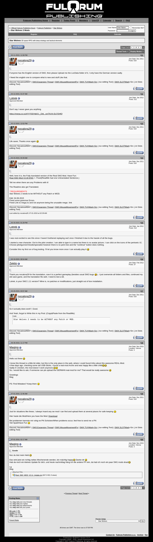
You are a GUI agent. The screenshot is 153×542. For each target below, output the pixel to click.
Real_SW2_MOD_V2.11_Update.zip (28, 475)
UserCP (95, 20)
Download (53, 416)
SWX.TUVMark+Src (88, 82)
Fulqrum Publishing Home (35, 20)
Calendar (107, 20)
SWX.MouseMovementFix (66, 82)
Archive (140, 535)
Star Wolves (57, 28)
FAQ (128, 20)
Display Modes (136, 51)
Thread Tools (121, 51)
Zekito (13, 263)
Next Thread (83, 493)
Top (146, 535)
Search (118, 20)
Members (83, 20)
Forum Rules (14, 520)
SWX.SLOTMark (122, 82)
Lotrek (13, 98)
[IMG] (11, 515)
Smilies (12, 513)
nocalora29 (25, 60)
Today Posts (69, 20)
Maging (14, 347)
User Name (112, 27)
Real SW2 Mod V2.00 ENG (21, 178)
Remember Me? (137, 28)
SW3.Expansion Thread (42, 82)
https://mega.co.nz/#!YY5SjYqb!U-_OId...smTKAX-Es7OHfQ (35, 114)
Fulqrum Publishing (44, 28)
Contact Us (110, 535)
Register (56, 20)
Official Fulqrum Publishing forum (23, 28)
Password (111, 31)
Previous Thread (71, 493)
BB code (12, 511)
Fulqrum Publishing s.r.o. (126, 535)
